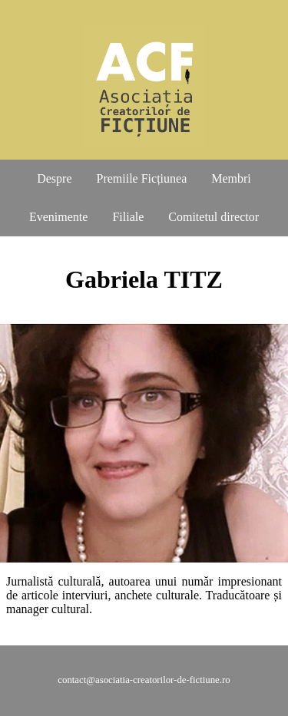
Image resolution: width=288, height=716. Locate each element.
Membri (231, 178)
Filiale (128, 216)
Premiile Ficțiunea (142, 178)
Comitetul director (213, 216)
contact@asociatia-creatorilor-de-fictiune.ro (144, 680)
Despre (54, 178)
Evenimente (58, 216)
